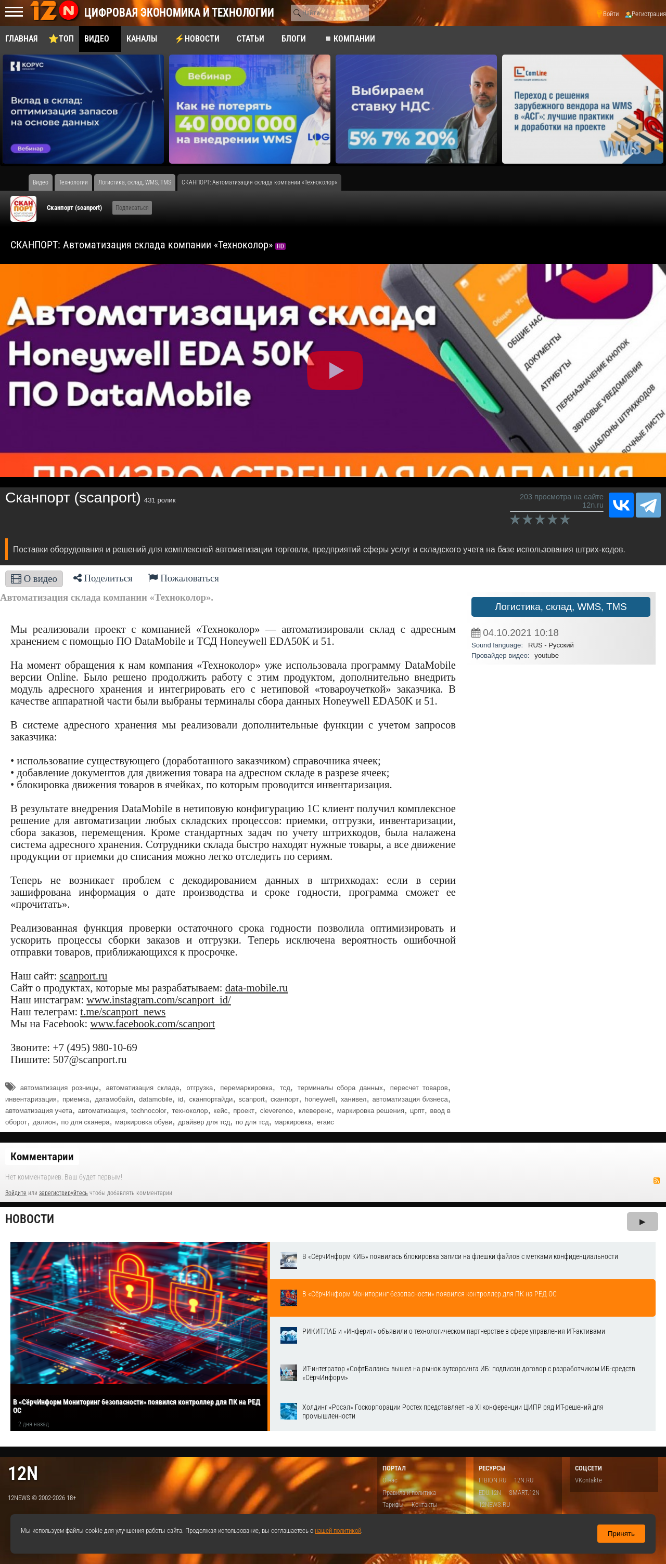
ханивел (354, 1099)
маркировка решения (370, 1111)
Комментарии (42, 1156)
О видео (34, 578)
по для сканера (85, 1122)
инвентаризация (31, 1099)
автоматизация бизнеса (410, 1099)
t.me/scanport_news (122, 1011)
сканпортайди (211, 1099)
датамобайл (114, 1099)
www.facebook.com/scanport (152, 1023)
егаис (325, 1122)
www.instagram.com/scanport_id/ (158, 999)
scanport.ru (83, 976)
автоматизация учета (38, 1111)
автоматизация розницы (59, 1088)
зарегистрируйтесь (63, 1193)
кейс (220, 1111)
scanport (252, 1099)
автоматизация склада (143, 1088)
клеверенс (315, 1111)
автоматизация (102, 1111)
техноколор (190, 1111)
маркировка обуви (143, 1122)
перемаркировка (246, 1088)
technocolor (148, 1111)
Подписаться (132, 207)
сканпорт (285, 1099)
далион (44, 1122)
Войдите (16, 1193)
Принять (621, 1534)
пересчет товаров (419, 1088)
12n (23, 1473)
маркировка (292, 1122)
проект (243, 1111)
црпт (417, 1111)
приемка (75, 1099)
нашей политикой (338, 1530)
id (180, 1099)
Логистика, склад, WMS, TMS (560, 606)
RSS (656, 1180)
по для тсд (252, 1122)
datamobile (155, 1099)
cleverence (276, 1111)
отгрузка (200, 1088)
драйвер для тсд (204, 1122)
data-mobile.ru (256, 987)
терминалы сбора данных (340, 1088)
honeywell (320, 1099)
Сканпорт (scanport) (74, 207)
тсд (285, 1088)
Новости (29, 1219)
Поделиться (103, 578)
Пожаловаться (183, 578)
